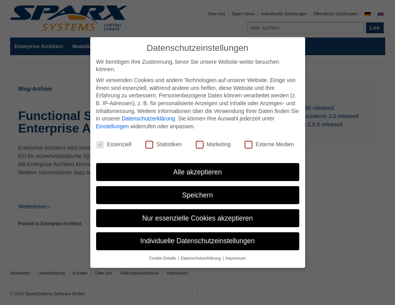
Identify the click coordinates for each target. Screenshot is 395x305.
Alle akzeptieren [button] (197, 172)
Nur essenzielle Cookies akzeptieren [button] (197, 218)
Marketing (213, 144)
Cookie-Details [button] (163, 258)
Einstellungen (112, 126)
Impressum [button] (235, 258)
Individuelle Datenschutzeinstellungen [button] (197, 241)
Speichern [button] (197, 195)
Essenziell (114, 144)
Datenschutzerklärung (148, 118)
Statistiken (163, 144)
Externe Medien (269, 144)
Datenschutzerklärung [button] (201, 258)
